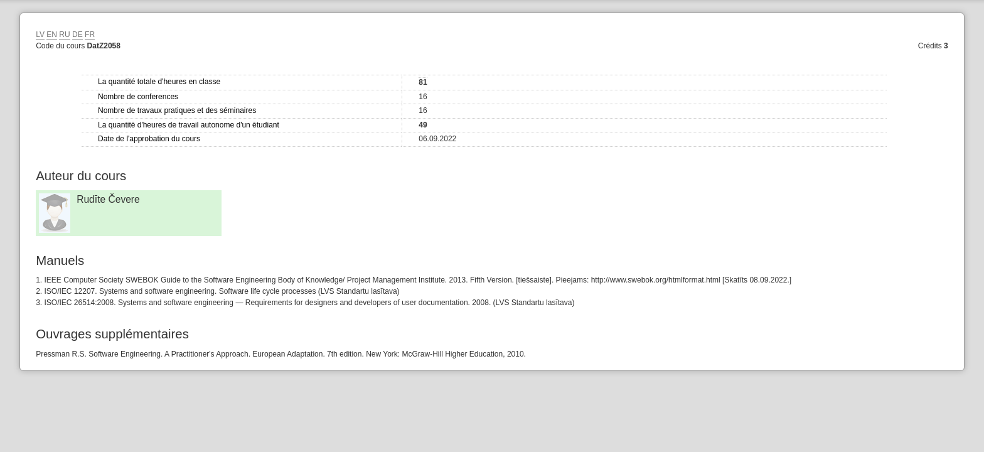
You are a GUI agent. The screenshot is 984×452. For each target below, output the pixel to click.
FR (90, 34)
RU (64, 34)
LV (40, 34)
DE (77, 34)
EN (51, 34)
